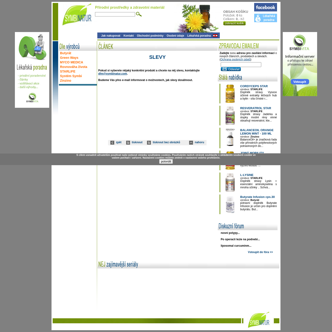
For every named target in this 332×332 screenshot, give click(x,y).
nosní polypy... (230, 233)
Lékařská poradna (199, 35)
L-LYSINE (246, 175)
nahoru (199, 142)
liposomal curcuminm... (236, 245)
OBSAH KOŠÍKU (238, 11)
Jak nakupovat (110, 35)
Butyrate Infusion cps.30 (257, 197)
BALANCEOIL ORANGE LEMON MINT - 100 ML (257, 131)
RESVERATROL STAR (255, 108)
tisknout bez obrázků (166, 142)
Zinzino (65, 80)
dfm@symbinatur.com (112, 73)
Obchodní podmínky (150, 35)
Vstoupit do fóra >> (260, 252)
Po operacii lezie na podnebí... (240, 239)
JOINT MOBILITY (252, 153)
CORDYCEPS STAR (254, 86)
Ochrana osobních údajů (235, 59)
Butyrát (65, 53)
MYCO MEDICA (71, 62)
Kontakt (128, 35)
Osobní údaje (175, 35)
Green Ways (69, 57)
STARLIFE (67, 71)
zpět (119, 142)
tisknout (137, 142)
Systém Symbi (71, 76)
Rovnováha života (73, 67)
